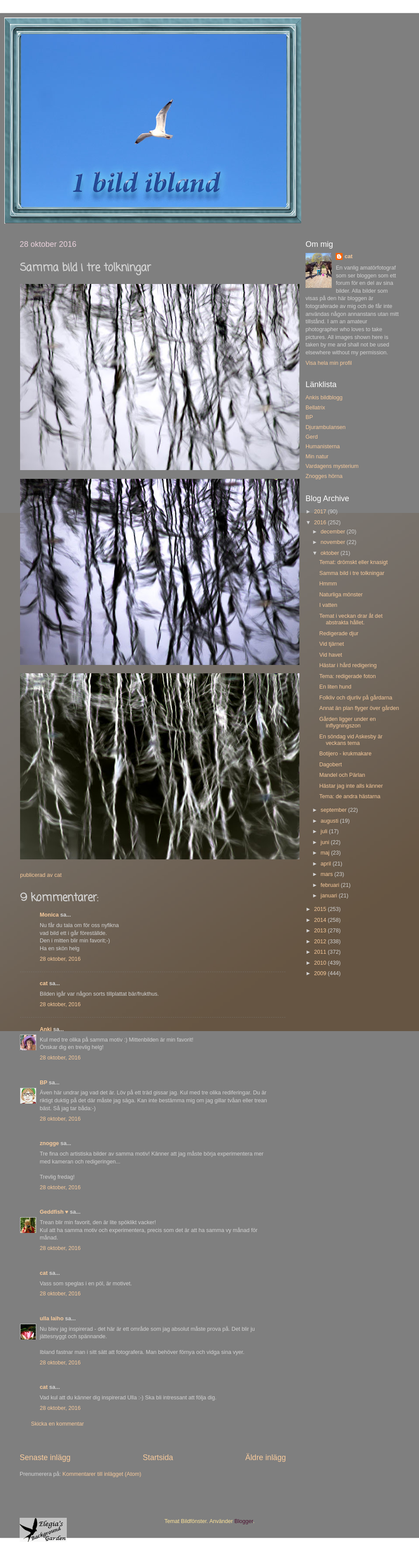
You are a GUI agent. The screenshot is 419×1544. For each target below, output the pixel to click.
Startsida (158, 1457)
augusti (330, 821)
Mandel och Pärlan (342, 775)
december (334, 532)
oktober (331, 553)
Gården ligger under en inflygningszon (347, 722)
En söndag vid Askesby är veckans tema (350, 740)
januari (330, 896)
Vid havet (330, 655)
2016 (321, 522)
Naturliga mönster (340, 595)
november (334, 542)
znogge (49, 1143)
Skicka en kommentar (57, 1424)
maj (326, 853)
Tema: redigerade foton (347, 676)
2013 (321, 931)
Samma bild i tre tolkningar (351, 573)
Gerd (312, 437)
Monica (49, 915)
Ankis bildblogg (324, 398)
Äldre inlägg (265, 1457)
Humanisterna (323, 446)
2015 (321, 909)
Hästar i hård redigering (348, 665)
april (327, 864)
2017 (321, 512)
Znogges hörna (324, 476)
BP (43, 1083)
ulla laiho (52, 1319)
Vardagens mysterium (332, 466)
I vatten (328, 605)
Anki (46, 1029)
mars (327, 874)
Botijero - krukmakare (345, 754)
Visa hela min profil (329, 363)
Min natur (317, 457)
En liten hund (335, 687)
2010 (321, 963)
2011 (321, 952)
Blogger (243, 1521)
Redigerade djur (338, 633)
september (334, 810)
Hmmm (328, 584)
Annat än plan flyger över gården (359, 708)
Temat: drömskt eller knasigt (353, 562)
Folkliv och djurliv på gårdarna (355, 698)
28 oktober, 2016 (60, 959)
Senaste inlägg (45, 1457)
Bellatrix (315, 408)
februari (331, 885)
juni (326, 842)
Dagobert (330, 765)
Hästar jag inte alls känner (351, 786)
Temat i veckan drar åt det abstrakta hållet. (350, 619)
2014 (321, 920)
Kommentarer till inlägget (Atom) (101, 1474)
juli (325, 831)
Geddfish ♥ (54, 1212)
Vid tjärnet (331, 644)
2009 (321, 973)
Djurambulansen (326, 427)
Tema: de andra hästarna (349, 796)
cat (44, 983)
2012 (321, 941)
